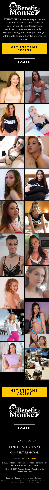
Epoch (8, 478)
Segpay (18, 478)
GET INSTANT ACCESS (24, 48)
